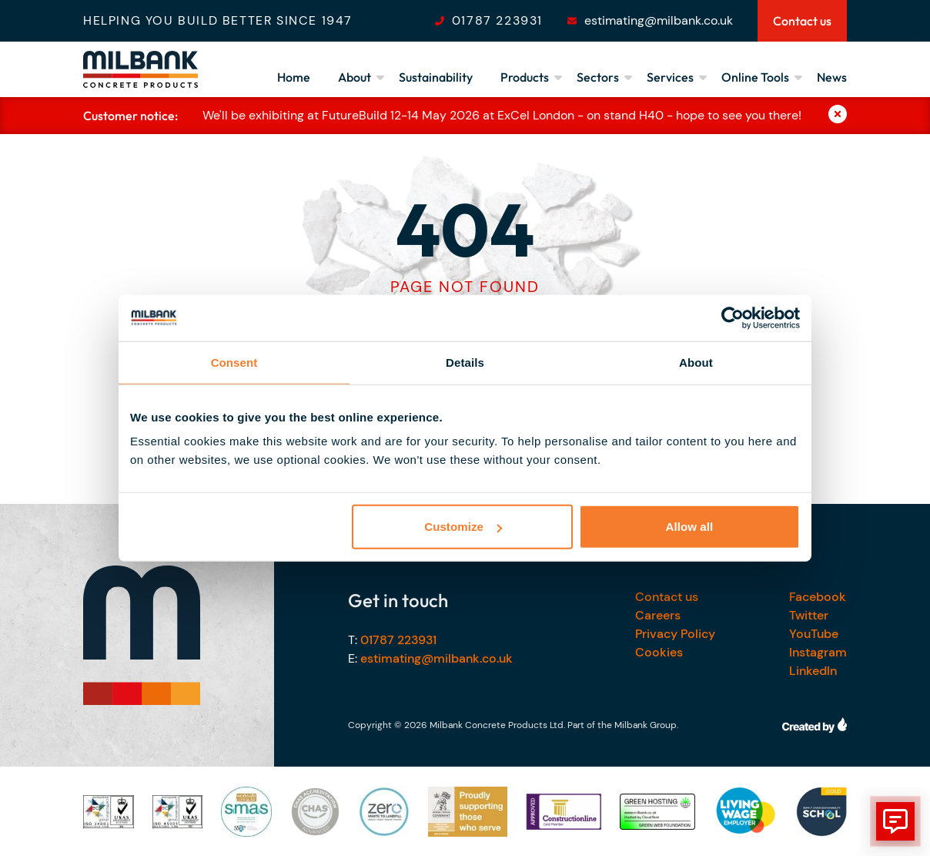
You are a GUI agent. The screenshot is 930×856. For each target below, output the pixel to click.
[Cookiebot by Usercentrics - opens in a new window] (732, 317)
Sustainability (436, 77)
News (832, 77)
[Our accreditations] (108, 811)
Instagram (818, 652)
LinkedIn (813, 671)
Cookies (659, 652)
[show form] (895, 821)
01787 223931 (497, 20)
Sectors (598, 77)
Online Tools (755, 77)
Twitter (808, 615)
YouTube (813, 634)
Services (670, 77)
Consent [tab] (234, 361)
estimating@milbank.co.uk (658, 20)
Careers (658, 615)
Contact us (666, 597)
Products (524, 77)
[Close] (837, 115)
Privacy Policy (675, 634)
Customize (463, 526)
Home (293, 77)
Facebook (817, 597)
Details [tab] (465, 361)
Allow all (690, 526)
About (354, 77)
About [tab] (696, 361)
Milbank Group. (646, 725)
